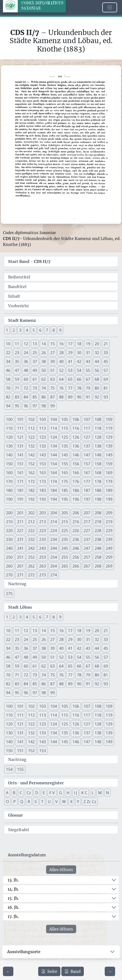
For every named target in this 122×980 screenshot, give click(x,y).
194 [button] (53, 499)
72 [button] (26, 388)
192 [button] (31, 499)
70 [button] (8, 388)
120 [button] (9, 437)
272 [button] (31, 575)
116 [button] (75, 428)
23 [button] (17, 352)
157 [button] (87, 463)
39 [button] (52, 361)
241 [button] (20, 548)
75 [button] (52, 388)
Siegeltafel (18, 829)
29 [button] (70, 352)
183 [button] (42, 490)
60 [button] (26, 379)
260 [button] (9, 566)
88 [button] (61, 397)
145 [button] (64, 455)
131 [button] (20, 446)
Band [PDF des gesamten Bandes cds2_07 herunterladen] (73, 971)
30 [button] (79, 352)
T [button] (42, 801)
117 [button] (87, 428)
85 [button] (35, 397)
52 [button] (61, 370)
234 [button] (53, 539)
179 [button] (109, 481)
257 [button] (87, 557)
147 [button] (87, 455)
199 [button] (109, 499)
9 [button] (60, 330)
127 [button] (87, 437)
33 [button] (106, 352)
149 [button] (109, 455)
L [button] (93, 792)
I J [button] (75, 792)
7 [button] (47, 330)
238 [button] (98, 539)
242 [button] (31, 548)
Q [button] (21, 801)
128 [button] (98, 437)
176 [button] (75, 481)
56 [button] (97, 370)
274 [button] (53, 575)
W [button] (64, 801)
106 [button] (75, 419)
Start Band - (29, 261)
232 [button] (31, 539)
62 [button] (43, 379)
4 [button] (27, 330)
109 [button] (109, 419)
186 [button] (75, 490)
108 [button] (98, 419)
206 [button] (75, 513)
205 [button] (64, 513)
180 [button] (9, 490)
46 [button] (8, 370)
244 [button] (53, 548)
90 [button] (79, 397)
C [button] (21, 792)
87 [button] (52, 397)
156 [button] (75, 463)
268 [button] (98, 566)
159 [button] (109, 463)
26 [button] (43, 352)
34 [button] (8, 361)
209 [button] (109, 513)
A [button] (7, 792)
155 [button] (64, 463)
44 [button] (97, 361)
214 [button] (53, 521)
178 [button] (98, 481)
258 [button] (98, 557)
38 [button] (43, 361)
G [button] (60, 792)
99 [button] (52, 406)
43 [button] (88, 361)
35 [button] (17, 361)
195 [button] (64, 499)
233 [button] (42, 539)
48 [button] (26, 370)
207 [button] (87, 513)
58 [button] (8, 379)
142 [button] (31, 455)
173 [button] (42, 481)
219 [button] (109, 521)
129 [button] (109, 437)
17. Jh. (13, 916)
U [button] (49, 801)
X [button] (71, 801)
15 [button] (52, 343)
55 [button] (88, 370)
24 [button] (26, 352)
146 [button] (75, 455)
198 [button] (98, 499)
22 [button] (8, 352)
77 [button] (70, 388)
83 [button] (17, 397)
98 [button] (43, 406)
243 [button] (42, 548)
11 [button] (17, 343)
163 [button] (42, 472)
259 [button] (109, 557)
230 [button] (9, 539)
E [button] (44, 792)
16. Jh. (13, 907)
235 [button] (64, 539)
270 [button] (9, 575)
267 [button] (87, 566)
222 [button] (31, 530)
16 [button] (61, 343)
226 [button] (75, 530)
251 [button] (20, 557)
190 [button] (9, 499)
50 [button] (43, 370)
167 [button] (87, 472)
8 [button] (53, 330)
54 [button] (79, 370)
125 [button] (64, 437)
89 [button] (70, 397)
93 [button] (106, 397)
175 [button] (64, 481)
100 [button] (9, 419)
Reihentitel (19, 277)
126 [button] (75, 437)
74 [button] (43, 388)
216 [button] (75, 521)
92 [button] (97, 397)
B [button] (14, 792)
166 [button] (75, 472)
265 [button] (64, 566)
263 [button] (42, 566)
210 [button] (9, 521)
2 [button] (14, 330)
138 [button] (98, 446)
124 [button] (53, 437)
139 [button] (109, 446)
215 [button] (64, 521)
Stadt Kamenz (22, 320)
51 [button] (52, 370)
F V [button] (52, 792)
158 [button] (98, 463)
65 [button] (70, 379)
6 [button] (40, 330)
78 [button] (79, 388)
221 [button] (20, 530)
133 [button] (42, 446)
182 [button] (31, 490)
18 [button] (79, 343)
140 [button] (9, 455)
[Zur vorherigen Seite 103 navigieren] (8, 971)
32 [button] (97, 352)
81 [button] (106, 388)
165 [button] (64, 472)
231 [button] (20, 539)
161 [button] (20, 472)
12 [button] (26, 343)
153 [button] (42, 463)
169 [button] (109, 472)
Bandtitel (17, 286)
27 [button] (52, 352)
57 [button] (106, 370)
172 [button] (31, 481)
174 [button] (53, 481)
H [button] (68, 792)
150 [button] (9, 463)
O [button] (7, 801)
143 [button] (42, 455)
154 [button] (53, 463)
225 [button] (64, 530)
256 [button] (75, 557)
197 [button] (87, 499)
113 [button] (42, 428)
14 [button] (43, 343)
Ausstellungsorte (23, 951)
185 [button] (64, 490)
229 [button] (109, 530)
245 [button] (64, 548)
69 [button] (106, 379)
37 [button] (35, 361)
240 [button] (9, 548)
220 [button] (9, 530)
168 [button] (98, 472)
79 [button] (88, 388)
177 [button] (87, 481)
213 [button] (42, 521)
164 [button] (53, 472)
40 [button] (61, 361)
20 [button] (97, 343)
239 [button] (109, 539)
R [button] (29, 801)
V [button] (56, 801)
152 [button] (31, 463)
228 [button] (98, 530)
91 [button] (88, 397)
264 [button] (53, 566)
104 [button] (53, 419)
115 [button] (64, 428)
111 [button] (20, 428)
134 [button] (53, 446)
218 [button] (98, 521)
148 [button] (98, 455)
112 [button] (31, 428)
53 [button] (70, 370)
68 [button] (97, 379)
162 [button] (31, 472)
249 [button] (109, 548)
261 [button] (20, 566)
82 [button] (8, 397)
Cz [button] (29, 792)
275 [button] (9, 593)
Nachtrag (17, 583)
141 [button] (20, 455)
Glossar (15, 815)
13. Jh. (13, 879)
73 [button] (35, 388)
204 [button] (53, 513)
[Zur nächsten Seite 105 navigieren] (110, 971)
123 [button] (42, 437)
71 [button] (17, 388)
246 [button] (75, 548)
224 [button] (53, 530)
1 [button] (7, 330)
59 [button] (17, 379)
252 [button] (31, 557)
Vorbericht (18, 305)
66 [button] (79, 379)
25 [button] (35, 352)
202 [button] (31, 513)
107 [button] (87, 419)
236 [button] (75, 539)
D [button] (36, 792)
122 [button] (31, 437)
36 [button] (26, 361)
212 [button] (31, 521)
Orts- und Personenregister (36, 782)
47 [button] (17, 370)
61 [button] (35, 379)
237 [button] (87, 539)
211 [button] (20, 521)
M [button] (100, 792)
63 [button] (52, 379)
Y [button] (78, 801)
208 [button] (98, 513)
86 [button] (43, 397)
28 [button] (61, 352)
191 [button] (20, 499)
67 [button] (88, 379)
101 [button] (20, 419)
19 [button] (88, 343)
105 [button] (64, 419)
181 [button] (20, 490)
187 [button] (87, 490)
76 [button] (61, 388)
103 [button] (42, 419)
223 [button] (42, 530)
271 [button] (20, 575)
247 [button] (87, 548)
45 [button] (106, 361)
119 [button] (109, 428)
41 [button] (70, 361)
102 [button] (31, 419)
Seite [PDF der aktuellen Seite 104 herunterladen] (49, 971)
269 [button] (109, 566)
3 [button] (20, 330)
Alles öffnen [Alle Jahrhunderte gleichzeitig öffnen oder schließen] (61, 869)
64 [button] (61, 379)
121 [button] (20, 437)
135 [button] (64, 446)
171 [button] (20, 481)
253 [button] (42, 557)
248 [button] (98, 548)
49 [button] (35, 370)
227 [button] (87, 530)
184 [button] (53, 490)
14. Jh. (13, 889)
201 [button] (20, 513)
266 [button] (75, 566)
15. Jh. (13, 898)
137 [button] (87, 446)
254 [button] (53, 557)
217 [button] (87, 521)
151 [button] (20, 463)
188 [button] (98, 490)
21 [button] (106, 343)
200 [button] (9, 513)
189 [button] (109, 490)
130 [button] (9, 446)
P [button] (14, 801)
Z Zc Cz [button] (90, 801)
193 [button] (42, 499)
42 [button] (79, 361)
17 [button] (70, 343)
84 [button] (26, 397)
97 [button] (35, 406)
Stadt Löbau (20, 607)
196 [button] (75, 499)
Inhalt (14, 296)
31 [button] (88, 352)
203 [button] (42, 513)
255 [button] (64, 557)
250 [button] (9, 557)
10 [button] (8, 343)
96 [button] (26, 406)
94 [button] (8, 406)
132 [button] (31, 446)
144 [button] (53, 455)
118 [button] (98, 428)
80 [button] (97, 388)
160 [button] (9, 472)
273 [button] (42, 575)
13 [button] (35, 343)
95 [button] (17, 406)
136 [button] (75, 446)
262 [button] (31, 566)
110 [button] (9, 428)
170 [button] (9, 481)
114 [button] (53, 428)
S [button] (36, 801)
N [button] (107, 792)
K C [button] (84, 792)
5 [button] (34, 330)
